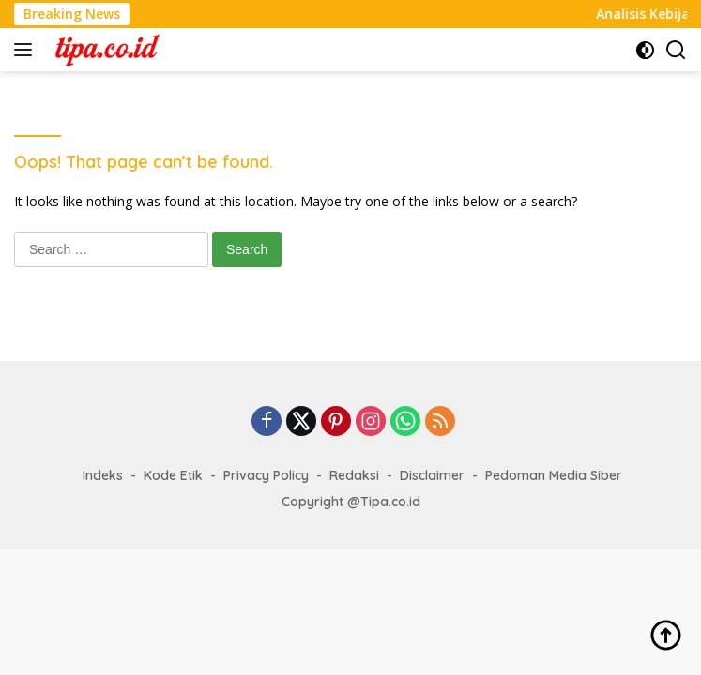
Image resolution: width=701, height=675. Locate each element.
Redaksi (354, 475)
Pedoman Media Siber (553, 475)
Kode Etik (173, 475)
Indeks (103, 475)
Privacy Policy (266, 475)
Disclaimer (432, 475)
